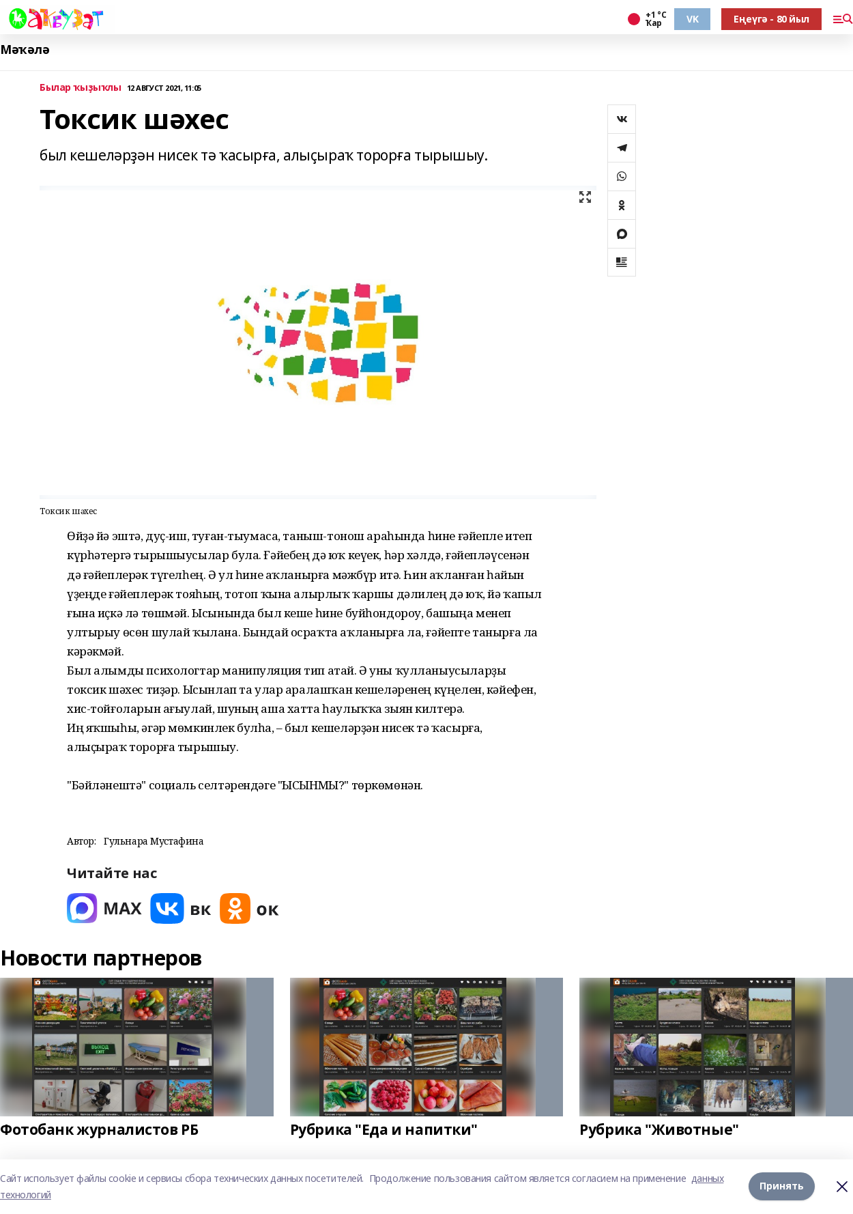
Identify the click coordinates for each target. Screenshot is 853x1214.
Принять (782, 1186)
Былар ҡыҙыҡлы (80, 88)
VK (692, 18)
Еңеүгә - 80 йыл (771, 18)
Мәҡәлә (24, 49)
